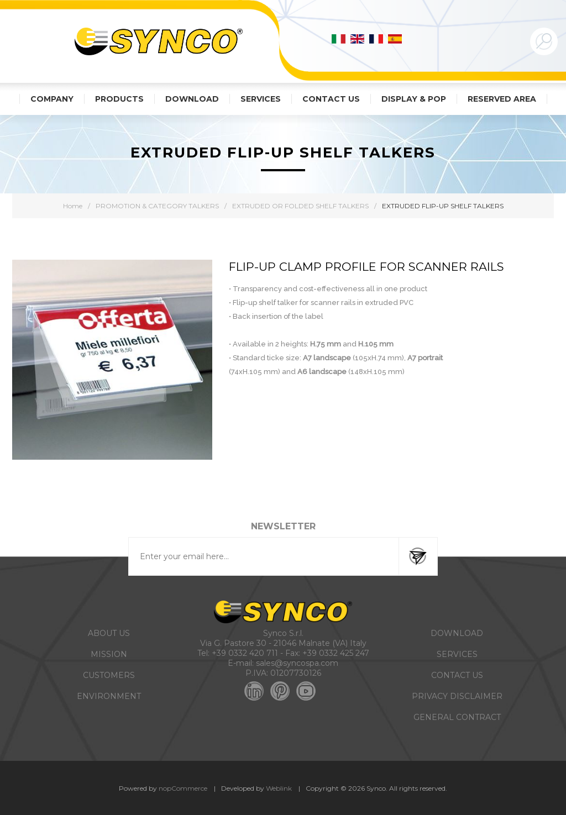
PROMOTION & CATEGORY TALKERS (157, 206)
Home (72, 206)
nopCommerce (183, 788)
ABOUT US (109, 633)
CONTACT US (457, 675)
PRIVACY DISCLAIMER (457, 696)
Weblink (279, 788)
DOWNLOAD (457, 633)
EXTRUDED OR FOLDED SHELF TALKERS (300, 206)
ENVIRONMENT (109, 696)
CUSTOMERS (109, 675)
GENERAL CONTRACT (457, 717)
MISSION (109, 654)
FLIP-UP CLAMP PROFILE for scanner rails (366, 267)
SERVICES (457, 654)
